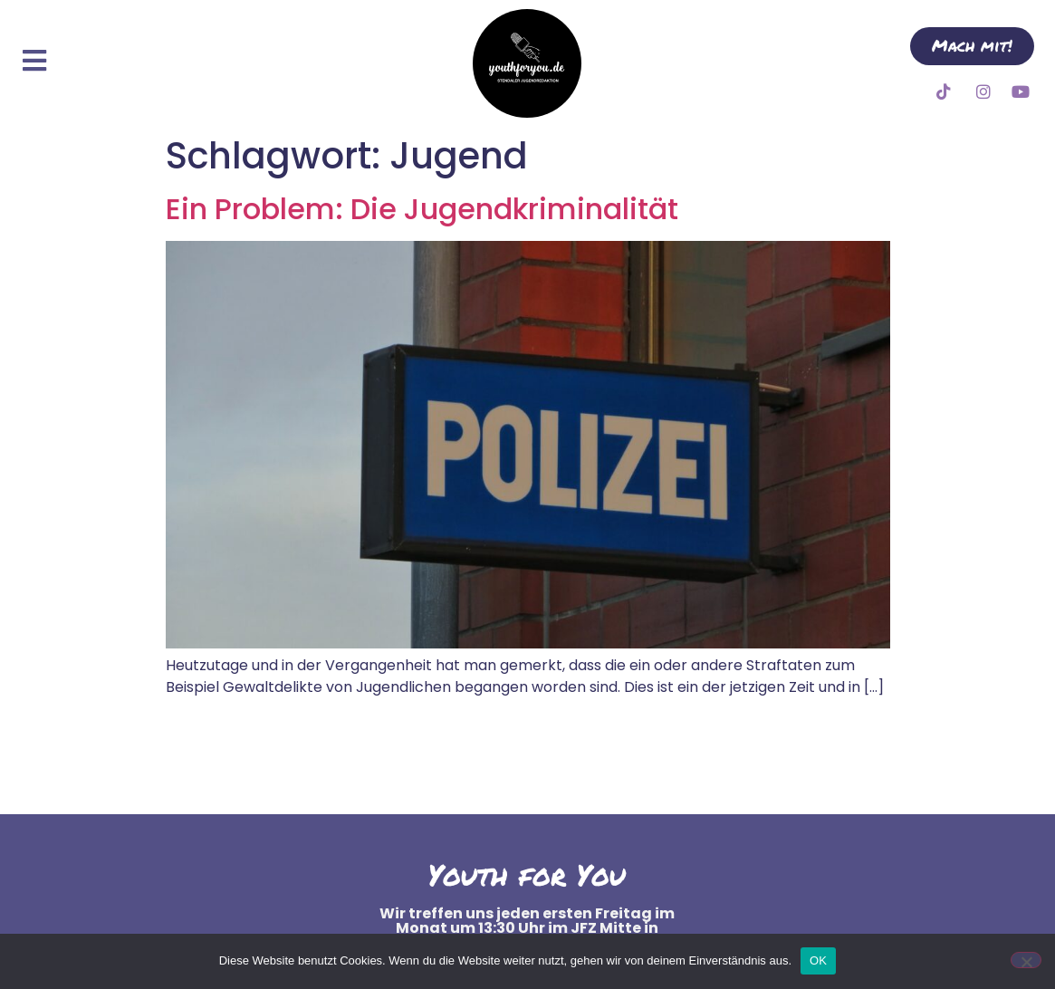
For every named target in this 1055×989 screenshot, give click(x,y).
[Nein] (1026, 960)
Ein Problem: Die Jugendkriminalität (422, 208)
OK (818, 960)
